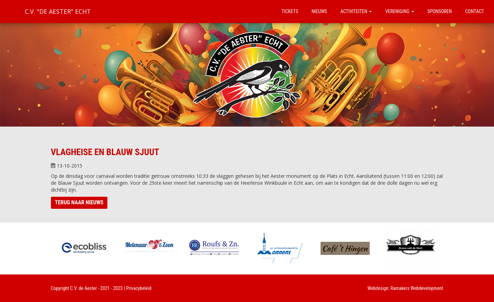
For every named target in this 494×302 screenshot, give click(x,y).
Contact (474, 11)
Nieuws (319, 11)
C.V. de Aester (83, 288)
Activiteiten (356, 11)
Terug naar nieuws (79, 202)
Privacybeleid (138, 288)
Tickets (290, 11)
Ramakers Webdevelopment (417, 288)
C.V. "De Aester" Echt (58, 11)
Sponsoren (440, 11)
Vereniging (399, 11)
